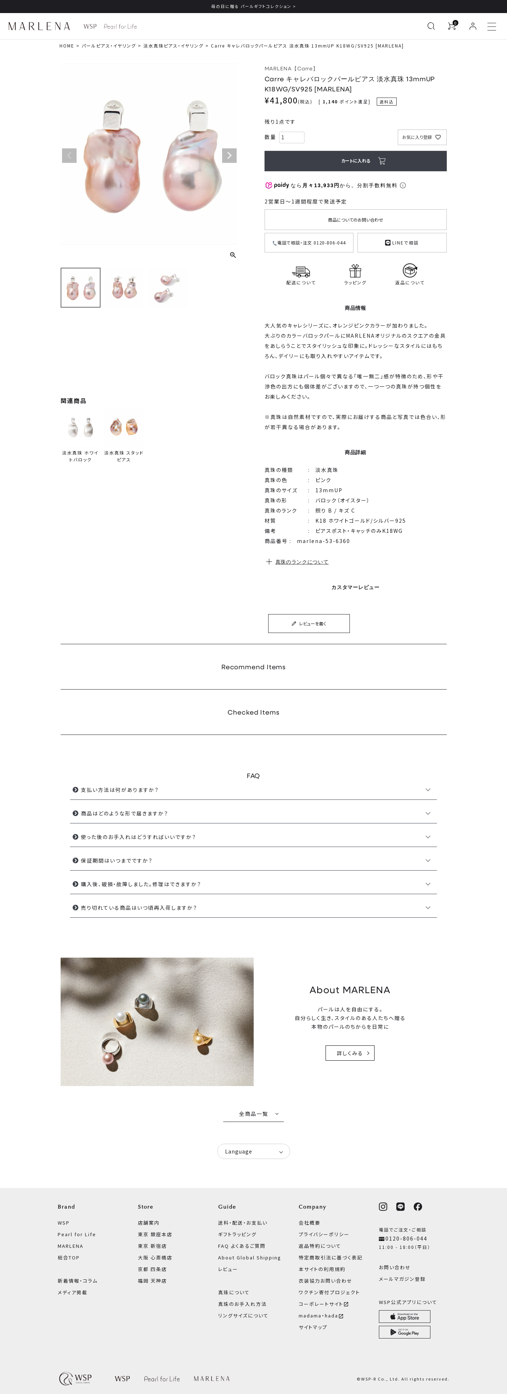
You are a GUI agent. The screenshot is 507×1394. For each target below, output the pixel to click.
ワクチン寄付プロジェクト (329, 1292)
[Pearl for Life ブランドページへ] (120, 26)
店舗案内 (149, 1222)
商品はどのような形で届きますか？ (124, 813)
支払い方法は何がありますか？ (120, 789)
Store (146, 1206)
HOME (67, 45)
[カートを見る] (452, 26)
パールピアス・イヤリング (109, 45)
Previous (69, 155)
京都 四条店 (152, 1269)
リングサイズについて (243, 1315)
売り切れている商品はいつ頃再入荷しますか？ (139, 907)
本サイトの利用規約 (322, 1269)
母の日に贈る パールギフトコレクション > (253, 6)
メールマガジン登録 (402, 1278)
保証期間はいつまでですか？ (117, 860)
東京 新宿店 (152, 1245)
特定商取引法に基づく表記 (331, 1257)
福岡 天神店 (152, 1280)
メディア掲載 (72, 1292)
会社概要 (309, 1222)
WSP (64, 1222)
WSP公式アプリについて (408, 1302)
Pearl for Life (77, 1234)
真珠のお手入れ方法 (242, 1303)
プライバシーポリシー (324, 1234)
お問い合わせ (395, 1267)
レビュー (228, 1269)
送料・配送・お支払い (242, 1222)
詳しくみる (350, 1053)
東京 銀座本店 (155, 1234)
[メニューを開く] (491, 26)
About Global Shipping (249, 1257)
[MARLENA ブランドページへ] (41, 26)
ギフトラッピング (237, 1234)
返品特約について (320, 1245)
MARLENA (70, 1245)
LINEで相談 (402, 241)
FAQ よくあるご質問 (242, 1245)
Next (229, 155)
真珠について (234, 1292)
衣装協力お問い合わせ (325, 1280)
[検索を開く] (431, 26)
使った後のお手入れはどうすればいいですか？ (138, 836)
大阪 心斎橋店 (155, 1257)
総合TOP (69, 1257)
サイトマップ (313, 1327)
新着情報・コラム (78, 1280)
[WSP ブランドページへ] (90, 26)
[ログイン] (473, 26)
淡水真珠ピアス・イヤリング (173, 45)
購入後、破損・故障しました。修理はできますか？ (141, 884)
